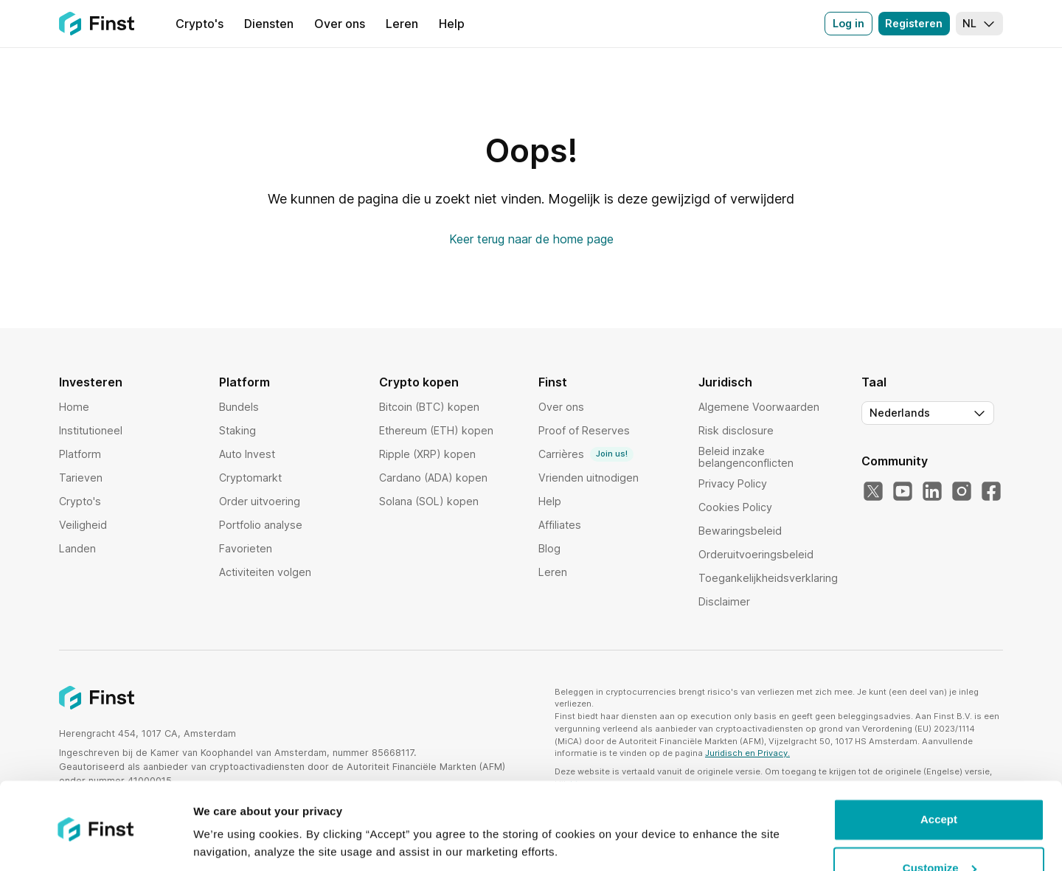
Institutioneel (90, 430)
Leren (552, 572)
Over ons (561, 406)
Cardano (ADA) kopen (433, 477)
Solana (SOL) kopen (429, 501)
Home (74, 406)
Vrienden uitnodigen (588, 477)
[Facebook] (991, 491)
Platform (80, 454)
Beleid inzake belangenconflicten (746, 457)
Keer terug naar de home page (531, 239)
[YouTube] (902, 491)
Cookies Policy (735, 507)
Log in (848, 23)
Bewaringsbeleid (740, 530)
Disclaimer (724, 601)
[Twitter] (873, 491)
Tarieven (81, 477)
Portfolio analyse (260, 524)
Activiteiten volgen (265, 572)
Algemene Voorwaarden (758, 406)
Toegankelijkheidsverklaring (768, 578)
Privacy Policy (732, 483)
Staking (237, 430)
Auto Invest (247, 454)
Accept (938, 769)
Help (549, 501)
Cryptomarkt (250, 477)
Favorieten (245, 548)
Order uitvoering (259, 501)
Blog (549, 548)
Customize (939, 817)
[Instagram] (962, 491)
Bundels (239, 406)
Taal (873, 382)
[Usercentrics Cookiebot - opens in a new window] (95, 842)
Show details (227, 842)
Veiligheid (83, 524)
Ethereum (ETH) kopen (436, 430)
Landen (77, 548)
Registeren (914, 23)
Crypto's (80, 501)
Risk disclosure (736, 430)
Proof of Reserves (584, 430)
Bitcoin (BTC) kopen (429, 406)
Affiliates (559, 524)
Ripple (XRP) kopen (427, 454)
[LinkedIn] (932, 491)
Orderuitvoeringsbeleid (755, 554)
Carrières (586, 454)
